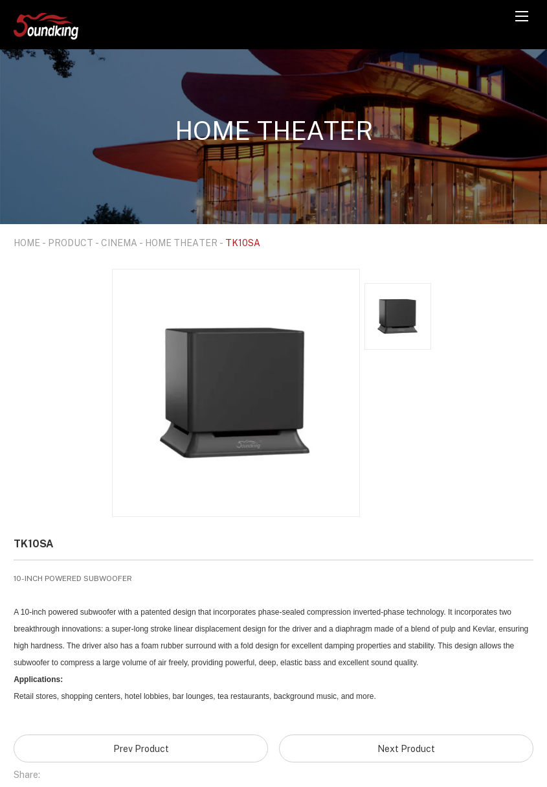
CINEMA (119, 242)
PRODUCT (70, 242)
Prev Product (141, 748)
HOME (27, 242)
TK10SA (242, 242)
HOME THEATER (181, 242)
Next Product (406, 748)
